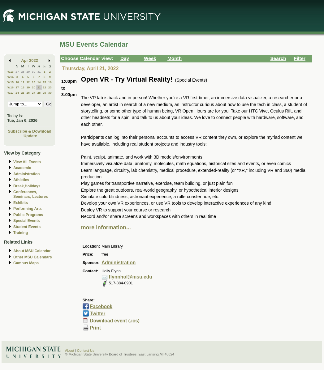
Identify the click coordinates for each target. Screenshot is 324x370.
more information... (106, 227)
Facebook (101, 306)
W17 (10, 92)
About (69, 350)
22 (44, 87)
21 (39, 87)
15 (44, 82)
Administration (26, 174)
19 (28, 87)
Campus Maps (26, 263)
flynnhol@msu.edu (130, 276)
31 (39, 71)
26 (28, 92)
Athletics (21, 180)
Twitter (97, 313)
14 (39, 82)
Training (20, 233)
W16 (10, 87)
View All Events (27, 162)
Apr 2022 (29, 60)
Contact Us (85, 350)
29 (28, 71)
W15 (10, 82)
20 (33, 87)
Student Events (27, 227)
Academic (22, 168)
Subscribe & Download (29, 131)
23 (50, 87)
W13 (10, 71)
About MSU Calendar (31, 251)
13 (33, 82)
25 (22, 92)
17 (17, 87)
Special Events (26, 221)
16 (50, 82)
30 (33, 71)
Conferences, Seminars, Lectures (30, 194)
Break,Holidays (27, 186)
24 (17, 92)
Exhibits (20, 203)
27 (17, 71)
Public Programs (28, 215)
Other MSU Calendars (32, 257)
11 (22, 82)
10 (17, 82)
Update (30, 136)
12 (28, 82)
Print (95, 327)
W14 (10, 77)
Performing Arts (27, 208)
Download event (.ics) (115, 320)
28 (22, 71)
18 (22, 87)
